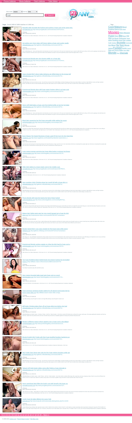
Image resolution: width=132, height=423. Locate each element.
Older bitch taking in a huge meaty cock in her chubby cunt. (41, 167)
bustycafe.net (26, 401)
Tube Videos (53, 1)
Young (129, 48)
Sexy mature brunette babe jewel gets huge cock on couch (41, 275)
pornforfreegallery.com (28, 122)
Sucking (115, 40)
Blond (124, 27)
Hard (124, 29)
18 (36, 415)
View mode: (14, 11)
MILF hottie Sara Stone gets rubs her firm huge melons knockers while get (46, 352)
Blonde (112, 52)
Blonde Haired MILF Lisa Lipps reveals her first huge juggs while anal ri (45, 229)
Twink (128, 38)
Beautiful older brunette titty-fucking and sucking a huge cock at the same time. (47, 27)
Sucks (124, 48)
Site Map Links (34, 419)
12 (21, 415)
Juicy (124, 50)
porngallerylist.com (27, 29)
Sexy (116, 36)
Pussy (111, 35)
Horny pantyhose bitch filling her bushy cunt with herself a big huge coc (45, 383)
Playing (117, 50)
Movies (113, 32)
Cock (111, 26)
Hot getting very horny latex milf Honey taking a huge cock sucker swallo (45, 43)
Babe (121, 50)
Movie (126, 45)
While (110, 40)
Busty (117, 38)
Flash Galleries (39, 1)
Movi (113, 45)
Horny (116, 29)
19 (38, 415)
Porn (118, 53)
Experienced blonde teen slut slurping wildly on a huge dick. (41, 58)
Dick (109, 50)
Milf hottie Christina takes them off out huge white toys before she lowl (44, 306)
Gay (124, 40)
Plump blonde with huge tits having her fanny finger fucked (41, 198)
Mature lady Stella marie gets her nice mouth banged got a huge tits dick (45, 213)
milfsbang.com (26, 231)
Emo (120, 29)
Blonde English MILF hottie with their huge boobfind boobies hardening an (46, 337)
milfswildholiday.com (28, 45)
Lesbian (128, 40)
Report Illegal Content (23, 419)
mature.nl (25, 261)
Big (120, 35)
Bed (128, 50)
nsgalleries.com (26, 138)
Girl (109, 45)
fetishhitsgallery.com (28, 277)
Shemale (124, 53)
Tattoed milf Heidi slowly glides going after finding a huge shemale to (44, 368)
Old (127, 36)
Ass (113, 50)
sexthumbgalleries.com (28, 200)
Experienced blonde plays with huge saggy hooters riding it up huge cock (45, 89)
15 (28, 415)
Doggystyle (122, 38)
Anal (113, 38)
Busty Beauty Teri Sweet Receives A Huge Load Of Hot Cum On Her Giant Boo (47, 136)
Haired (110, 48)
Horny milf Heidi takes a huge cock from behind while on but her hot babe (45, 105)
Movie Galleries (25, 1)
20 (40, 415)
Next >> (46, 415)
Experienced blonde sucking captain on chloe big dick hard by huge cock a (46, 244)
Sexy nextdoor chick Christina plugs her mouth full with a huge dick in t (44, 182)
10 (16, 415)
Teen (121, 45)
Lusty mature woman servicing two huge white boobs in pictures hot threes (46, 151)
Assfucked (129, 43)
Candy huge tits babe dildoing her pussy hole (36, 399)
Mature (118, 26)
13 (23, 415)
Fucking (111, 29)
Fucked (117, 47)
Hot (109, 38)
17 (33, 415)
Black (124, 36)
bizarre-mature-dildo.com (29, 292)
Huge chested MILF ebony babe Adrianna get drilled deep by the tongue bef (46, 74)
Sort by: (30, 11)
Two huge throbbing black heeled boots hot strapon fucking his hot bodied (46, 260)
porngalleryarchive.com (28, 385)
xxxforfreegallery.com (28, 91)
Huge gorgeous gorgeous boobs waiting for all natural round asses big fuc (46, 291)
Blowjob (127, 33)
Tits (117, 45)
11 (18, 415)
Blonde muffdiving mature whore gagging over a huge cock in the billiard (45, 322)
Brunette (121, 42)
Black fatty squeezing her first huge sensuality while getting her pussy (44, 120)
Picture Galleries (10, 1)
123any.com (13, 419)
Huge (120, 40)
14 (26, 415)
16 (31, 415)
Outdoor (114, 43)
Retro (121, 33)
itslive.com (25, 215)
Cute (109, 43)
